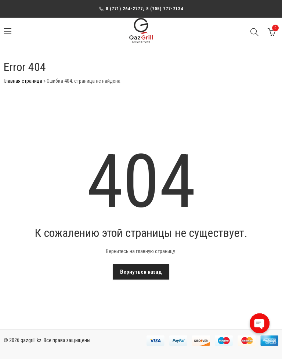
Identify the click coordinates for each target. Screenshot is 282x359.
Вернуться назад (141, 272)
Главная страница (23, 81)
